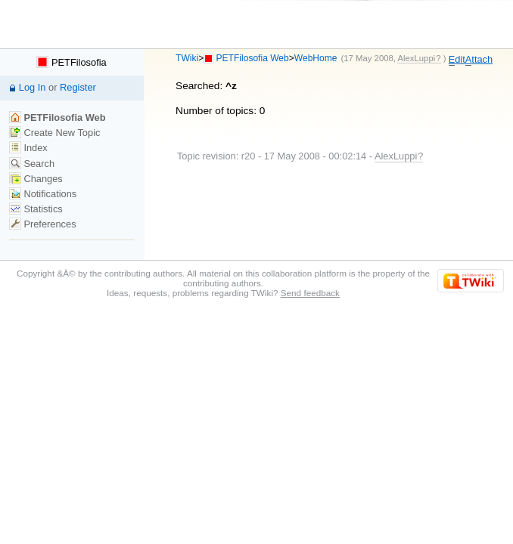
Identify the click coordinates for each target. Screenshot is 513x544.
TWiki (187, 58)
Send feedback (310, 293)
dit (457, 60)
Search (31, 163)
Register (78, 87)
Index (28, 147)
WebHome (315, 58)
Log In (32, 87)
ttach (479, 60)
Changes (36, 178)
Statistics (36, 209)
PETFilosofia (71, 62)
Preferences (42, 224)
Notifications (42, 193)
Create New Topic (55, 132)
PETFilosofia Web (252, 58)
